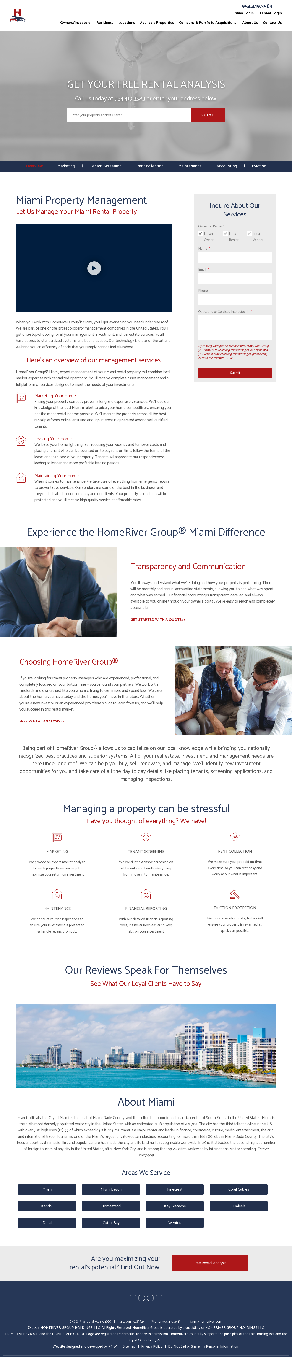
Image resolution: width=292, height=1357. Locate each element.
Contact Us (272, 23)
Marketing (66, 166)
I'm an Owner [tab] (209, 237)
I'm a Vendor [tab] (258, 237)
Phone (203, 291)
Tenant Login (270, 13)
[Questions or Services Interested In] (235, 327)
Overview (34, 166)
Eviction (259, 166)
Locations (126, 23)
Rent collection (150, 166)
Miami (47, 1189)
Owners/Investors (75, 23)
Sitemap (129, 1346)
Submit (207, 115)
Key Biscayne (175, 1206)
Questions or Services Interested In (223, 312)
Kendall (47, 1206)
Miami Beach (111, 1189)
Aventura (174, 1222)
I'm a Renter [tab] (234, 237)
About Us (250, 23)
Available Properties (157, 23)
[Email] (235, 278)
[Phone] (235, 299)
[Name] (235, 257)
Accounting (227, 166)
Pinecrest (174, 1189)
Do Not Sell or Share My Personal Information (203, 1346)
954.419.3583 (257, 6)
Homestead (111, 1206)
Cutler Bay (111, 1222)
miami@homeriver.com (205, 1322)
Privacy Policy (151, 1346)
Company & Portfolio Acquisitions (207, 23)
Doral (47, 1222)
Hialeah (239, 1206)
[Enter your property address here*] (129, 115)
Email (202, 270)
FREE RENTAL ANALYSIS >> (41, 721)
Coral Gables (238, 1189)
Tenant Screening (106, 166)
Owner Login (243, 13)
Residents (104, 23)
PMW (112, 1346)
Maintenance (190, 166)
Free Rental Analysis (210, 1263)
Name (202, 248)
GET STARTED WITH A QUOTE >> (157, 620)
